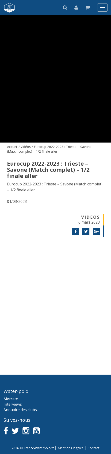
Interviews (13, 404)
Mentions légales (71, 448)
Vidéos (26, 146)
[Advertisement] (55, 300)
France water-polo (9, 7)
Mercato (11, 398)
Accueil (12, 146)
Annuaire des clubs (20, 409)
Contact (94, 448)
